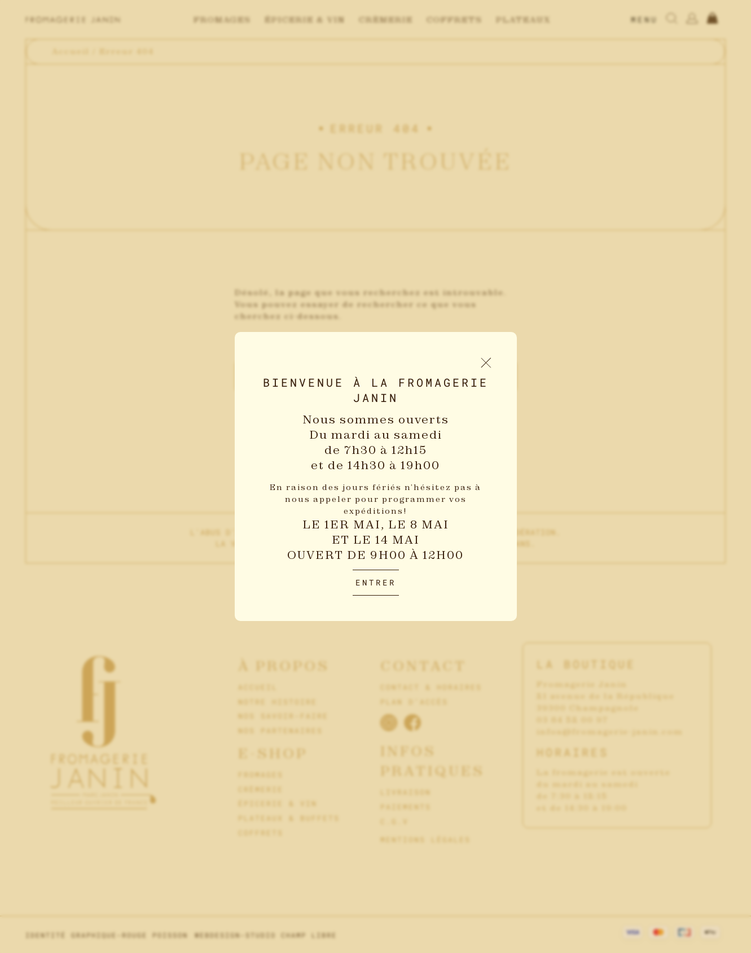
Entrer (375, 582)
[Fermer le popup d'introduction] (486, 362)
